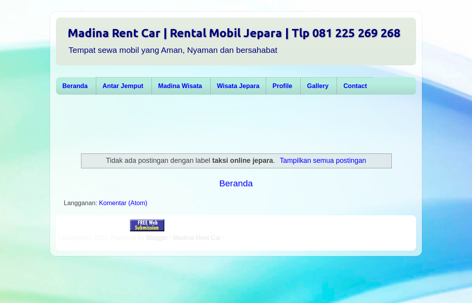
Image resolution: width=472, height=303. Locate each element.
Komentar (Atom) (123, 202)
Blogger (157, 237)
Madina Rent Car (197, 237)
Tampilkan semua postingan (323, 160)
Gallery (318, 85)
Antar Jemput (123, 85)
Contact (355, 85)
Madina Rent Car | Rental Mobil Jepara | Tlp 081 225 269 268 (234, 33)
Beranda (75, 85)
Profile (282, 85)
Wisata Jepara (238, 85)
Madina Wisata (180, 85)
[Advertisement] (232, 124)
